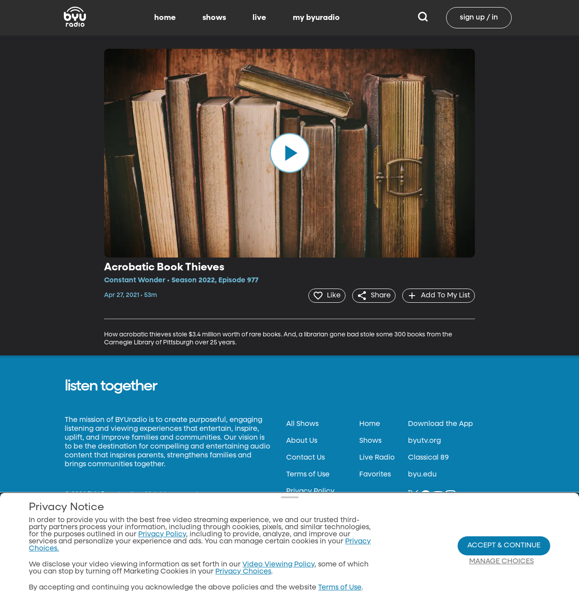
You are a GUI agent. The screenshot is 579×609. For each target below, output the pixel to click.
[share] (370, 295)
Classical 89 (428, 457)
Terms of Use (308, 473)
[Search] (423, 17)
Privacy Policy (310, 490)
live (259, 18)
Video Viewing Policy (278, 564)
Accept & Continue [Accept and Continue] (503, 545)
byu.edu (422, 473)
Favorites (375, 473)
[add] (437, 295)
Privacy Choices (243, 571)
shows (214, 18)
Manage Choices (501, 561)
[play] (290, 153)
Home (369, 423)
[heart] (321, 295)
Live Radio (377, 457)
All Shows (302, 423)
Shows (370, 440)
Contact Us (305, 457)
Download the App (440, 423)
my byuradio (316, 18)
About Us (301, 440)
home (165, 18)
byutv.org (424, 440)
